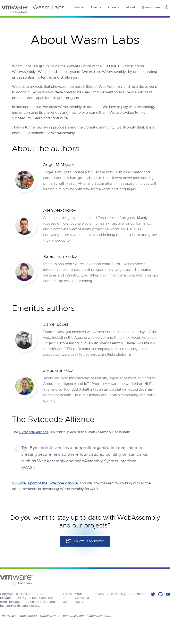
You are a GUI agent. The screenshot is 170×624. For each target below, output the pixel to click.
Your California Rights (82, 598)
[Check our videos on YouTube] (168, 594)
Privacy (98, 594)
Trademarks (137, 594)
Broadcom (7, 598)
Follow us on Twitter (85, 541)
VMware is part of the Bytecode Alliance (45, 483)
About (130, 7)
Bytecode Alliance (33, 432)
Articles (79, 7)
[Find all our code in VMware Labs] (160, 594)
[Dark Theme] (166, 7)
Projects (113, 7)
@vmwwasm (150, 7)
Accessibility (116, 594)
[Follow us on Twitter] (153, 594)
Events (96, 7)
